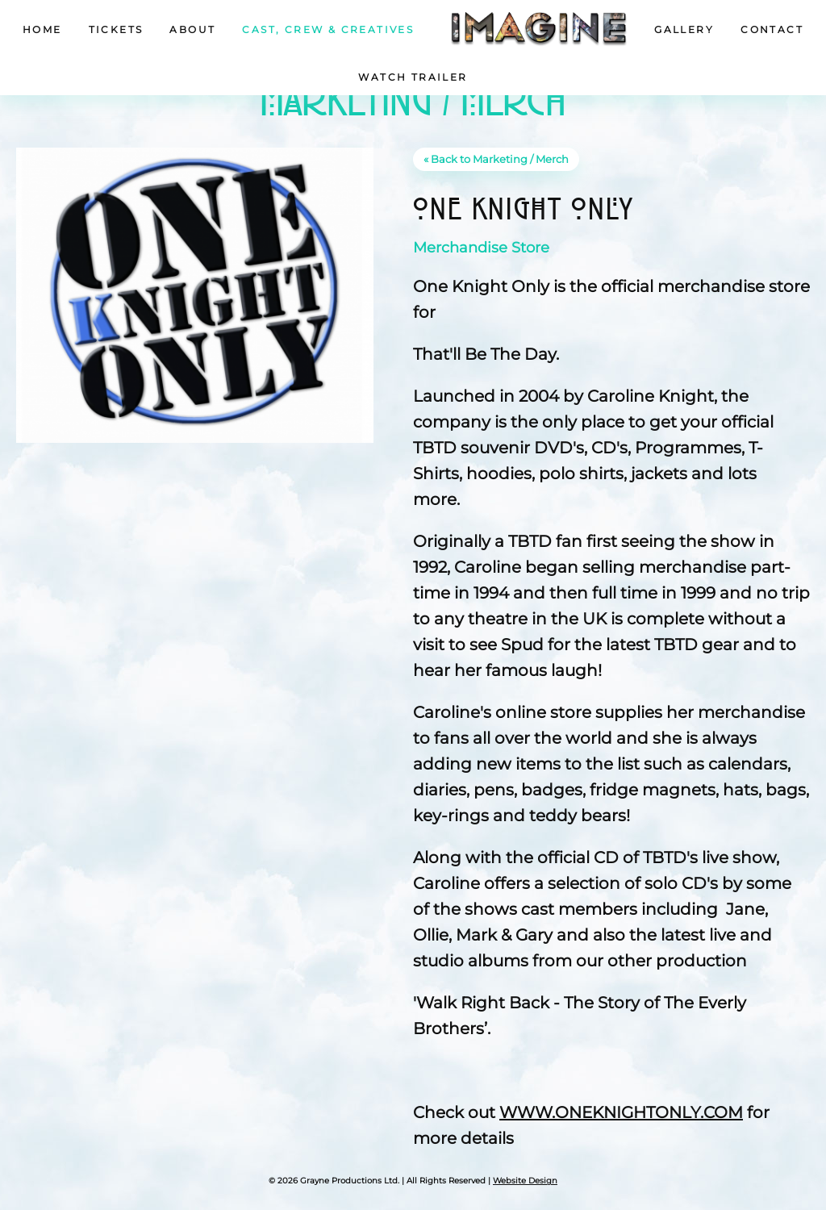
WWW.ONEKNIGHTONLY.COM (621, 1112)
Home (42, 29)
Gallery (684, 29)
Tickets (116, 29)
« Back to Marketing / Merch (496, 158)
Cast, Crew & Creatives (328, 29)
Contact (771, 29)
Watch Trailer (412, 77)
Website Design (525, 1180)
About (192, 29)
